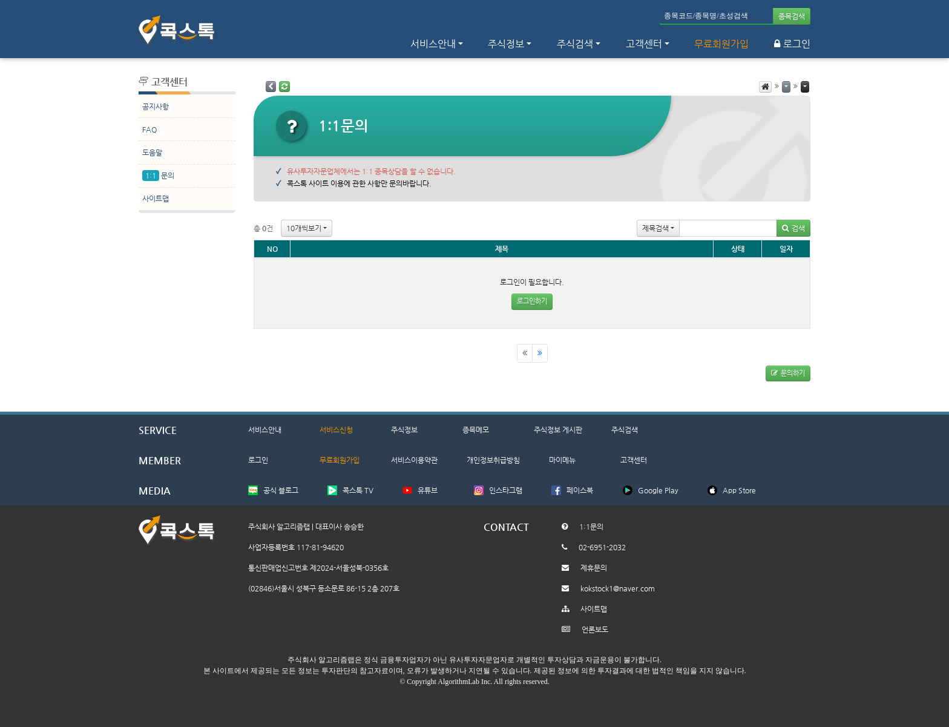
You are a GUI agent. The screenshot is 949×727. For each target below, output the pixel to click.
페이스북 (579, 490)
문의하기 (788, 373)
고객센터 (644, 44)
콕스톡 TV (358, 490)
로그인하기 (532, 301)
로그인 (792, 44)
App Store (739, 490)
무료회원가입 (721, 44)
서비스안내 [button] (433, 44)
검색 (793, 228)
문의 (158, 175)
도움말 (152, 152)
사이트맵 (155, 198)
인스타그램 (505, 490)
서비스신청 (336, 430)
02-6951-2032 (602, 547)
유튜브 (428, 490)
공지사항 (155, 106)
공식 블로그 (280, 490)
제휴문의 (593, 568)
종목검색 (791, 16)
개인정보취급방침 (493, 460)
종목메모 (475, 430)
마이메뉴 (562, 460)
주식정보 (404, 430)
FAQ (149, 129)
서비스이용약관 (414, 460)
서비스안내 (264, 430)
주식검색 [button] (575, 44)
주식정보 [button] (506, 44)
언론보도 (595, 629)
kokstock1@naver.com (617, 588)
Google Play (658, 490)
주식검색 (624, 430)
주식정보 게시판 (558, 430)
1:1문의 (591, 526)
